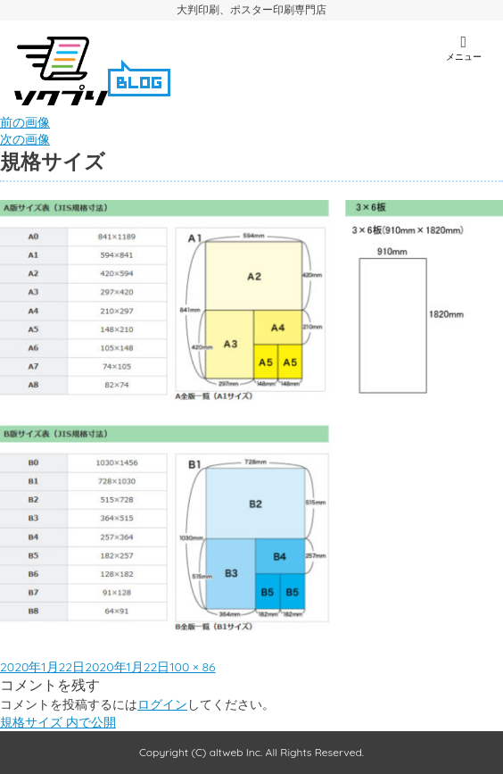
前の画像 (25, 122)
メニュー (463, 48)
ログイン (162, 704)
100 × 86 (192, 667)
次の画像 (25, 139)
